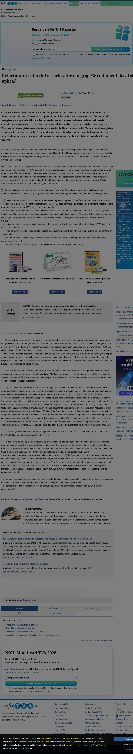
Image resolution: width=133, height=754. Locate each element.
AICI (98, 745)
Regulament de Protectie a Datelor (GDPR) (59, 738)
